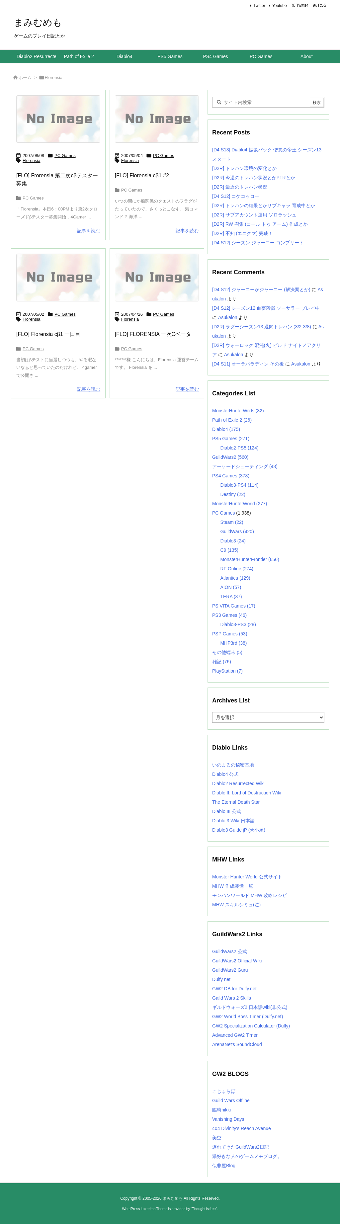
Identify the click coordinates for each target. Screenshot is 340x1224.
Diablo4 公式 (225, 774)
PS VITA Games (233, 606)
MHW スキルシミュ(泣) (236, 904)
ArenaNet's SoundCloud (237, 1044)
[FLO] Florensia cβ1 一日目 (48, 334)
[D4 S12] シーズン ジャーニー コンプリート (258, 242)
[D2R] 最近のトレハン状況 (239, 187)
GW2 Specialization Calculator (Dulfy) (251, 1025)
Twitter (259, 5)
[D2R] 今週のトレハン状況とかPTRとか (253, 177)
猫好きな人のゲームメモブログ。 (247, 1156)
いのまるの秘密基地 (233, 765)
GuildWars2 (230, 457)
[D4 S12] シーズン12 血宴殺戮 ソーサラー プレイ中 (266, 308)
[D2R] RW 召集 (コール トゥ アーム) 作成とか (260, 224)
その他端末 (227, 652)
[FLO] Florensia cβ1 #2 (142, 175)
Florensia (31, 160)
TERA (231, 596)
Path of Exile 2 (232, 420)
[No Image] (58, 119)
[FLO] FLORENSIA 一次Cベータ (153, 334)
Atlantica (235, 578)
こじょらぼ (223, 1091)
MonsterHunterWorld (239, 503)
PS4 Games (230, 475)
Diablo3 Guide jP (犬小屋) (238, 830)
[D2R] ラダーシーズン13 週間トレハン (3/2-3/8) (261, 326)
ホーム (25, 77)
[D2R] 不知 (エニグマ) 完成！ (242, 233)
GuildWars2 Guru (230, 970)
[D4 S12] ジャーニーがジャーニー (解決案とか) (261, 289)
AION (230, 587)
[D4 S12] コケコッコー (235, 196)
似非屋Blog (223, 1165)
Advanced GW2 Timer (235, 1035)
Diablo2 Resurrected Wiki (238, 783)
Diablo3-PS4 (239, 485)
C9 (229, 550)
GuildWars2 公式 (229, 951)
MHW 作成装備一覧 (232, 886)
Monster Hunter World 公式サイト (247, 876)
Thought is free (203, 1209)
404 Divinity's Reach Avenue (241, 1128)
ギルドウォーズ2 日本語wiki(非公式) (249, 1007)
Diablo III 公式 (226, 811)
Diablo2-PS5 (239, 447)
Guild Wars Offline (231, 1100)
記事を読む (88, 230)
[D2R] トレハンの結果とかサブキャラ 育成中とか (263, 205)
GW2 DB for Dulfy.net (234, 988)
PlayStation (227, 671)
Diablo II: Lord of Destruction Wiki (246, 792)
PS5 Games (230, 438)
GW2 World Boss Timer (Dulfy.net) (247, 1016)
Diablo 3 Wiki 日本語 (233, 820)
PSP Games (229, 633)
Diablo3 (232, 540)
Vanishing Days (228, 1119)
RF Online (236, 568)
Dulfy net (221, 979)
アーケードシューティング (245, 466)
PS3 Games (229, 615)
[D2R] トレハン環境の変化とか (244, 168)
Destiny (232, 494)
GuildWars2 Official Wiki (237, 960)
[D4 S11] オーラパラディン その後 (248, 364)
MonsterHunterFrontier (249, 559)
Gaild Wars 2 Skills (231, 998)
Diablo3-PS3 (238, 624)
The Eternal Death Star (236, 802)
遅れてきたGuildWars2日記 (240, 1147)
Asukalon (227, 317)
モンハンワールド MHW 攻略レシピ (249, 895)
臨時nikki (221, 1109)
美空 (216, 1137)
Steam (231, 522)
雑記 (221, 661)
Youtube (279, 5)
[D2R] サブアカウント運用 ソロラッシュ (254, 214)
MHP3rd (233, 643)
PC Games (65, 155)
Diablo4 (226, 429)
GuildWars (237, 531)
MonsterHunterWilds (238, 410)
